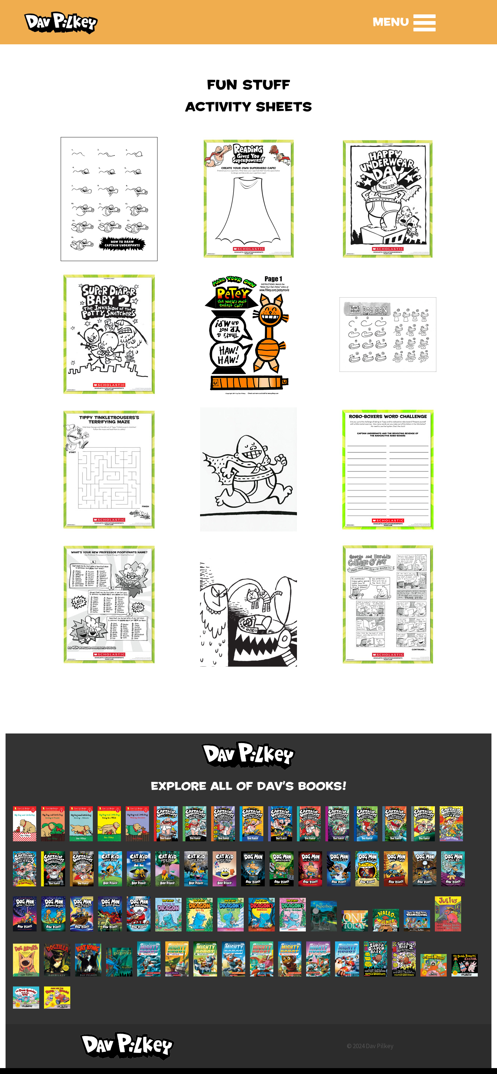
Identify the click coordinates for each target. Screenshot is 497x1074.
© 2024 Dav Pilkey (370, 1046)
